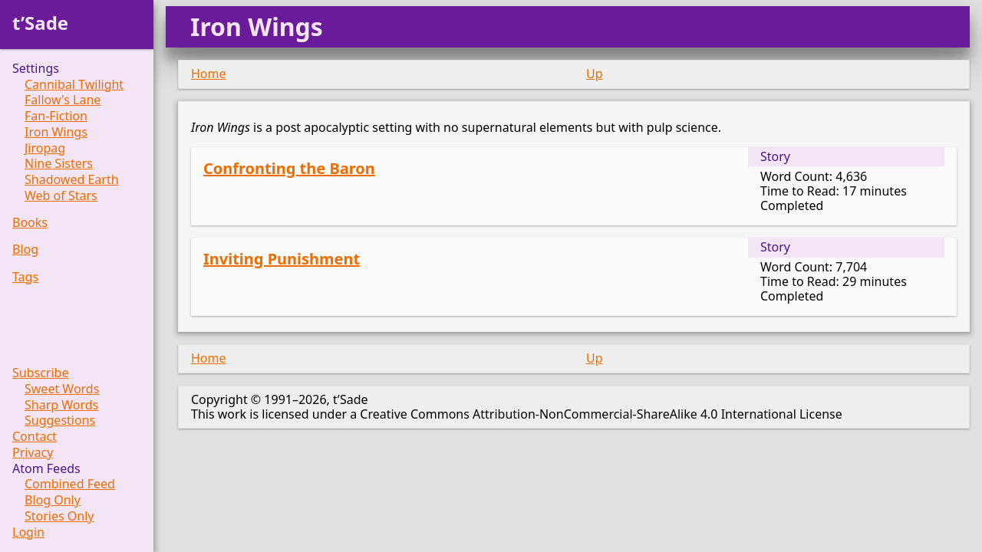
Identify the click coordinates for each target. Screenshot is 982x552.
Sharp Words (61, 405)
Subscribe (40, 373)
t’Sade (40, 22)
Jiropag (45, 148)
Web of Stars (61, 196)
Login (28, 532)
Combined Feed (70, 484)
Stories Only (59, 516)
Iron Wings (56, 132)
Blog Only (53, 500)
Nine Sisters (59, 163)
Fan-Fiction (56, 116)
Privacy (32, 452)
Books (30, 222)
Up (594, 73)
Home (208, 73)
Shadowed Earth (72, 179)
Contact (34, 436)
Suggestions (60, 420)
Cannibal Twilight (74, 84)
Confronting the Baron (289, 168)
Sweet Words (62, 389)
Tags (25, 277)
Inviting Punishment (281, 258)
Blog (25, 249)
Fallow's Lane (63, 100)
